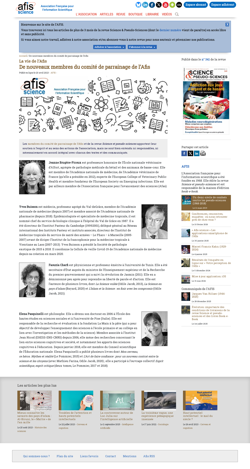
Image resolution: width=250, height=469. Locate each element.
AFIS (53, 72)
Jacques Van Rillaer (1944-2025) (208, 295)
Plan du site (65, 456)
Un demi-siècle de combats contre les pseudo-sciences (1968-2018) (210, 200)
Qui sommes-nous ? (36, 456)
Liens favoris (89, 456)
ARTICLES (106, 14)
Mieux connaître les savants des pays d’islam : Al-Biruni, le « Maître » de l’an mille (34, 417)
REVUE (120, 14)
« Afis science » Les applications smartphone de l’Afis (210, 233)
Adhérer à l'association (107, 47)
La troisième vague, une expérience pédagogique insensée (157, 416)
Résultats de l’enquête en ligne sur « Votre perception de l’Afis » (211, 263)
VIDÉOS (167, 14)
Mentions (129, 456)
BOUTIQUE (135, 14)
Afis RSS (149, 456)
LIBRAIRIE (152, 14)
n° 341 (206, 59)
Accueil (23, 55)
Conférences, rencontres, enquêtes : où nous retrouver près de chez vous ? (209, 217)
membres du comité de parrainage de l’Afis (56, 143)
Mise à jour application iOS (209, 276)
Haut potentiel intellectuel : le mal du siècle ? (198, 416)
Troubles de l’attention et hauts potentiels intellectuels (75, 416)
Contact (110, 456)
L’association (86, 14)
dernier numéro (170, 30)
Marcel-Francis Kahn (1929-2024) (209, 248)
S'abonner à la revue (140, 47)
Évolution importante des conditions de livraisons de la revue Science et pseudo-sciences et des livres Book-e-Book (211, 313)
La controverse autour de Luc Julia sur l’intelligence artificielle (116, 416)
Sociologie (163, 424)
